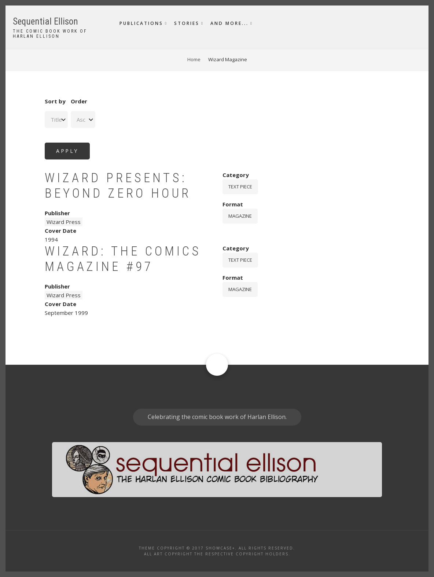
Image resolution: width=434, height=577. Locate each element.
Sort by (55, 101)
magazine (240, 216)
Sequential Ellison (45, 21)
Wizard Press (64, 221)
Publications (141, 23)
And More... (229, 23)
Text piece (240, 186)
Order (79, 101)
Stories (186, 23)
